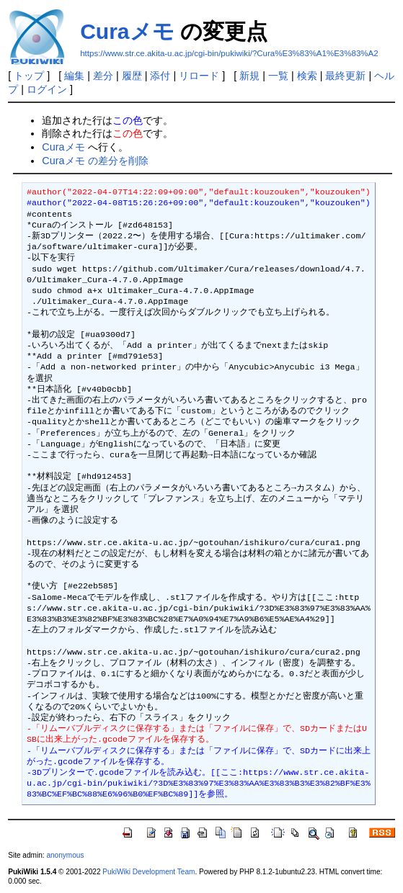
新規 (249, 75)
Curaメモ (127, 31)
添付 (160, 75)
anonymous (65, 855)
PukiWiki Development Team (148, 872)
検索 (307, 75)
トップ (29, 75)
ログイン (47, 89)
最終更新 (345, 75)
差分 (103, 75)
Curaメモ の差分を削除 (95, 160)
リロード (199, 75)
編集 (74, 75)
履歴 (132, 75)
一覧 (278, 75)
